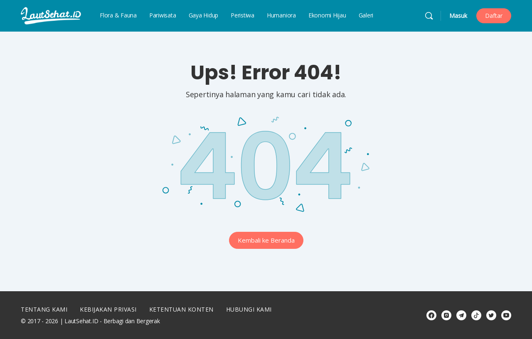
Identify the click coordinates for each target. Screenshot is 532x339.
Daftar (493, 16)
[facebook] (431, 315)
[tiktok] (476, 315)
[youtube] (506, 315)
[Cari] (429, 16)
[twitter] (491, 315)
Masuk (458, 16)
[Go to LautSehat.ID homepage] (51, 15)
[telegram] (461, 315)
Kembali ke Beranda (266, 240)
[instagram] (446, 315)
